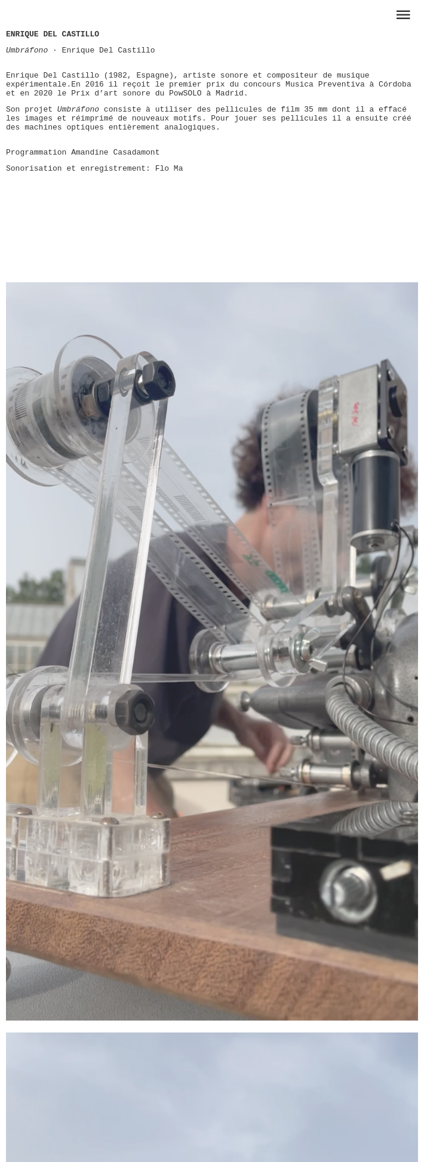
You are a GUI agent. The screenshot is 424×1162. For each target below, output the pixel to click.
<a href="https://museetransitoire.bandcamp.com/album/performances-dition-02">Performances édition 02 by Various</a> (215, 225)
